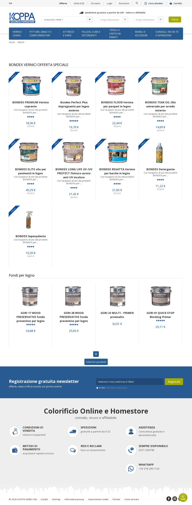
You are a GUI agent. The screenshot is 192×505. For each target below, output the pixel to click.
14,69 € (160, 127)
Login (109, 3)
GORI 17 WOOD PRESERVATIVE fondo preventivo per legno (30, 317)
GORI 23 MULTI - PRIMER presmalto (117, 315)
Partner (116, 499)
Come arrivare (131, 499)
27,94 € (30, 126)
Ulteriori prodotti (96, 362)
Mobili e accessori (141, 33)
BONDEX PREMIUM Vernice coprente (30, 104)
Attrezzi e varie (68, 33)
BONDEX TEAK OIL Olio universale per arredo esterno (160, 106)
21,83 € (117, 190)
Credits (44, 499)
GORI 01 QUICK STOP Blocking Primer (160, 315)
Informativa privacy (74, 499)
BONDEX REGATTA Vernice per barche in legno (117, 171)
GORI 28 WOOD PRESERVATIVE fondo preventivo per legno (74, 317)
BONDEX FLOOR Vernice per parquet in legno (117, 104)
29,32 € (117, 193)
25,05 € (74, 331)
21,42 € (74, 194)
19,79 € (74, 127)
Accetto (113, 387)
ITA (10, 3)
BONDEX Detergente (160, 169)
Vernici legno (17, 33)
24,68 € (31, 331)
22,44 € (117, 123)
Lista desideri (154, 3)
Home (12, 42)
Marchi (21, 42)
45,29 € (31, 190)
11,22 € (160, 186)
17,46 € (160, 189)
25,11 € (160, 327)
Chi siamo (95, 3)
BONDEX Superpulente (30, 236)
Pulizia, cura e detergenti (91, 33)
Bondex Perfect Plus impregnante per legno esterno (73, 106)
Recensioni (124, 3)
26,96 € (73, 197)
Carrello (176, 3)
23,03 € (160, 130)
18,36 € (31, 123)
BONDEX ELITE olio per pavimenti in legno (30, 171)
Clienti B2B (79, 3)
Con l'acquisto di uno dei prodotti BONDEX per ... (30, 111)
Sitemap (56, 499)
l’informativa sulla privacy (116, 387)
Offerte (63, 3)
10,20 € (31, 253)
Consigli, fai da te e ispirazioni (167, 33)
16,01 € (30, 256)
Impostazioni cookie (98, 499)
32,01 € (117, 324)
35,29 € (117, 126)
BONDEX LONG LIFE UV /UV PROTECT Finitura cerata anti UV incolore (73, 173)
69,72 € (30, 193)
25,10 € (73, 130)
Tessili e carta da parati (115, 33)
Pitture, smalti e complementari (40, 33)
